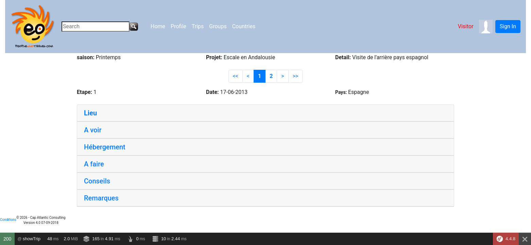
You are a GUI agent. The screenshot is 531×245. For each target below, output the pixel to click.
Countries (243, 26)
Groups (217, 26)
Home (158, 26)
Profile (178, 26)
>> (295, 76)
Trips (198, 26)
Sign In (508, 26)
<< (235, 76)
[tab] (265, 113)
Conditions (8, 220)
